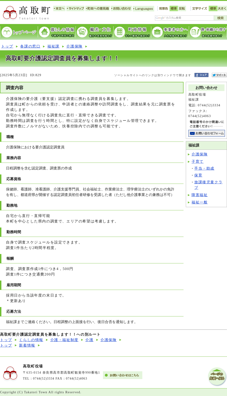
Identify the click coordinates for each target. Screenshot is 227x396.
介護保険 (74, 46)
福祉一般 (200, 202)
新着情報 (27, 345)
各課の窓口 (30, 46)
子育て (198, 161)
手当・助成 (204, 168)
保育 (198, 175)
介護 (89, 340)
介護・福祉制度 (64, 340)
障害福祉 (200, 195)
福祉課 (53, 46)
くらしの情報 (31, 340)
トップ (7, 46)
